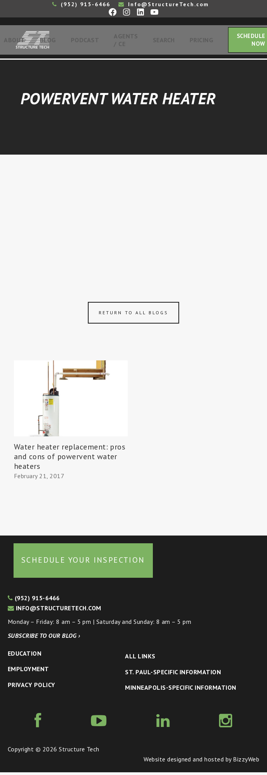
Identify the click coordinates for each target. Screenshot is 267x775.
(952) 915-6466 (81, 4)
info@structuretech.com (54, 611)
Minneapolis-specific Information (180, 690)
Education (24, 656)
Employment (28, 672)
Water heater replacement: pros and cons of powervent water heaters (69, 459)
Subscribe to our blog (44, 638)
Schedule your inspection (83, 563)
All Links (140, 659)
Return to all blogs (133, 316)
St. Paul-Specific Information (173, 675)
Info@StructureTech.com (163, 4)
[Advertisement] (133, 216)
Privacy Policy (31, 687)
